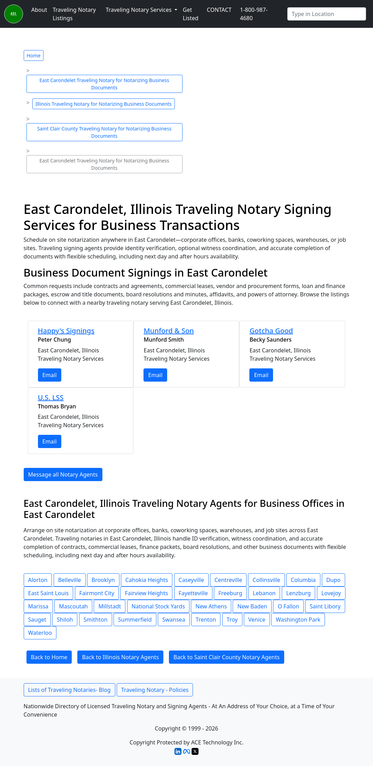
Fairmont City (97, 593)
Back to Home (49, 657)
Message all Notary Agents (63, 474)
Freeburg (230, 593)
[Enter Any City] (326, 14)
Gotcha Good (271, 330)
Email (49, 375)
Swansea (173, 619)
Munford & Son (168, 330)
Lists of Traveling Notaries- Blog (69, 690)
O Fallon (288, 606)
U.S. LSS (51, 397)
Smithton (96, 619)
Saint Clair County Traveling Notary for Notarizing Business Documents (104, 132)
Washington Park (298, 619)
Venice (256, 619)
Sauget (37, 619)
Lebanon (264, 593)
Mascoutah (73, 606)
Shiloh (65, 619)
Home (34, 55)
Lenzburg (298, 593)
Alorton (38, 580)
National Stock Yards (158, 606)
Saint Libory (325, 606)
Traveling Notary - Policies (155, 690)
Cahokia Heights (146, 580)
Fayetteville (193, 593)
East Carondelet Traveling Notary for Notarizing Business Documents (104, 84)
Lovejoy (331, 593)
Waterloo (40, 633)
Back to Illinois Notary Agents (120, 657)
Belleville (69, 580)
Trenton (206, 619)
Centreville (228, 580)
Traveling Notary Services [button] (139, 10)
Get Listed (191, 14)
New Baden (252, 606)
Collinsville (266, 580)
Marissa (38, 606)
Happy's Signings (66, 330)
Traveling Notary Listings (74, 14)
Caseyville (191, 580)
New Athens (211, 606)
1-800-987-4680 (254, 14)
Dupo (333, 580)
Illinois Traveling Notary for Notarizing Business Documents (104, 104)
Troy (232, 619)
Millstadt (109, 606)
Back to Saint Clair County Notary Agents (226, 657)
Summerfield (135, 619)
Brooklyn (103, 580)
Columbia (303, 580)
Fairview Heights (146, 593)
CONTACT (219, 10)
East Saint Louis (48, 593)
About (39, 10)
